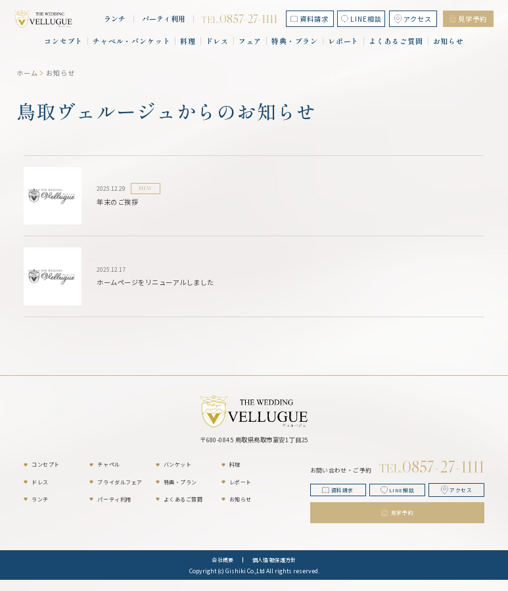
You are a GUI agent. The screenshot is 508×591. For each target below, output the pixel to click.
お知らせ (449, 41)
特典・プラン (294, 41)
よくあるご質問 (396, 41)
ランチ (115, 18)
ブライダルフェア (119, 482)
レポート (343, 41)
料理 (188, 41)
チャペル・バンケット (132, 41)
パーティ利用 (163, 18)
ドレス (217, 41)
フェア (250, 41)
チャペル (108, 464)
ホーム (27, 73)
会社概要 (223, 571)
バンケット (178, 464)
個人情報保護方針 (274, 571)
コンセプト (63, 41)
